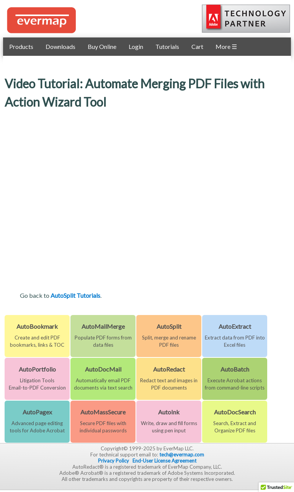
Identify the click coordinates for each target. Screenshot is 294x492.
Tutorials (167, 46)
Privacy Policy (113, 461)
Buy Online (102, 46)
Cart (197, 46)
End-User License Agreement (164, 461)
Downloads (60, 46)
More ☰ (226, 46)
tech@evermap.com (181, 454)
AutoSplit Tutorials (75, 295)
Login (136, 46)
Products (21, 46)
